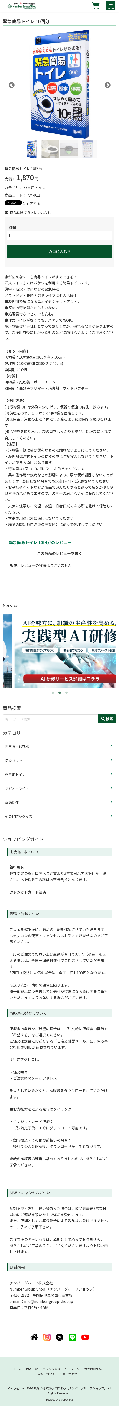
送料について (46, 1374)
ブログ (75, 1369)
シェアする (31, 203)
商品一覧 (32, 1369)
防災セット (13, 760)
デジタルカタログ (54, 1369)
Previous (10, 84)
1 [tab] (53, 691)
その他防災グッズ (18, 816)
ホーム (17, 1369)
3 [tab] (66, 691)
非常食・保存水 (17, 746)
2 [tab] (59, 691)
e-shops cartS (66, 1399)
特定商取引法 (93, 1369)
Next (106, 84)
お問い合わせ (68, 1374)
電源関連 (12, 802)
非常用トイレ (35, 187)
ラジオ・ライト (17, 788)
